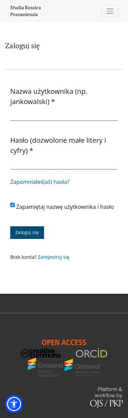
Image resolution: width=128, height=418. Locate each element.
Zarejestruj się (53, 257)
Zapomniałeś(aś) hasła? (39, 182)
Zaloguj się (27, 233)
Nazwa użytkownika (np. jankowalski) (50, 96)
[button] (14, 404)
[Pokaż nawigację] (110, 11)
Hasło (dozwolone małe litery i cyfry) (58, 145)
